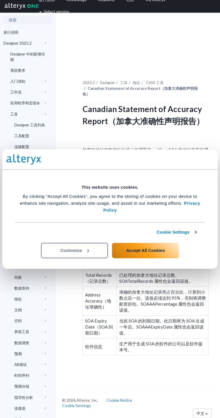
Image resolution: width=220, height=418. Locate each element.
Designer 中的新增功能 (27, 56)
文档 (30, 310)
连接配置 (21, 146)
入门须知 (28, 81)
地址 (136, 82)
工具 (28, 114)
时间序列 (30, 375)
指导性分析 (30, 397)
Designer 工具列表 (29, 125)
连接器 (30, 408)
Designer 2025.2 (24, 43)
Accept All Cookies (145, 250)
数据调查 (30, 343)
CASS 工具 (154, 82)
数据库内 (30, 288)
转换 (30, 277)
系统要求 (17, 70)
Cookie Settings (173, 232)
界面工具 (30, 331)
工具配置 (21, 136)
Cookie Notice (119, 400)
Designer (107, 82)
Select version (54, 11)
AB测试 (30, 364)
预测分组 (30, 386)
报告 (30, 299)
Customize (74, 250)
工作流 (28, 92)
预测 (30, 353)
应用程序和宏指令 (28, 103)
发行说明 (10, 32)
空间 (30, 321)
